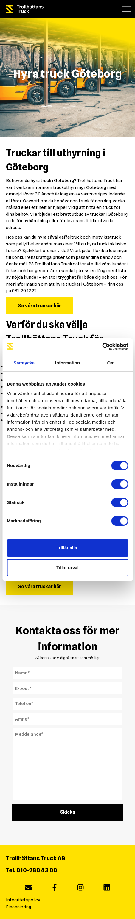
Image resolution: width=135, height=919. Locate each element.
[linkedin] (106, 889)
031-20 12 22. (25, 290)
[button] (126, 9)
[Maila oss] (28, 889)
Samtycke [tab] (24, 362)
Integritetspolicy (23, 900)
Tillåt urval (67, 567)
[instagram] (80, 889)
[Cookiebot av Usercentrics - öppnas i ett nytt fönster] (102, 346)
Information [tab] (67, 362)
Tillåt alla (67, 547)
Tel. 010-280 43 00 (31, 870)
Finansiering (18, 906)
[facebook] (54, 889)
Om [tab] (111, 362)
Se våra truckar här (39, 306)
